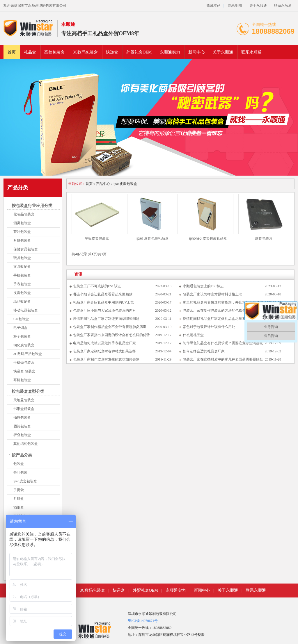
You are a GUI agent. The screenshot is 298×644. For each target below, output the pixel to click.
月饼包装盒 (22, 240)
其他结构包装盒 (25, 444)
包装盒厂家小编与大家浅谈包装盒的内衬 (104, 310)
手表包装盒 (22, 284)
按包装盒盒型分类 (28, 391)
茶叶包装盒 (22, 232)
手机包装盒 (22, 275)
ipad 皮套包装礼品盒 (152, 238)
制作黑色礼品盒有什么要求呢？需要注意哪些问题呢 (223, 343)
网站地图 (235, 5)
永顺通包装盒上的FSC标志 (203, 286)
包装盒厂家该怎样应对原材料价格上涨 (212, 294)
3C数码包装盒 (85, 52)
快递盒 (112, 52)
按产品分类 (22, 455)
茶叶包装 (20, 472)
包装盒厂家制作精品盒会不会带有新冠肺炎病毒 (109, 327)
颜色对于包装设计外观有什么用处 (209, 327)
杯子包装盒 (22, 336)
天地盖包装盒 (23, 400)
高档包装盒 (54, 52)
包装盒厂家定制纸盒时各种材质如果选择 (104, 351)
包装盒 (18, 464)
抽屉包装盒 (22, 417)
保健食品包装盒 (25, 249)
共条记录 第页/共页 (89, 254)
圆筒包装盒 (22, 426)
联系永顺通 (283, 5)
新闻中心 (196, 52)
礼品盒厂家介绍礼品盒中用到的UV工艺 (103, 302)
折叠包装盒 (22, 435)
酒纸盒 (18, 507)
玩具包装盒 (22, 258)
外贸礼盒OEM (139, 52)
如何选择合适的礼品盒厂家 (204, 351)
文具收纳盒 (22, 267)
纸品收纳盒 (22, 301)
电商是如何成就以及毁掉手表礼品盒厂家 (104, 343)
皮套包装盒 (22, 293)
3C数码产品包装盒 (27, 354)
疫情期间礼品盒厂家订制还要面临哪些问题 (106, 319)
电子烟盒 (20, 328)
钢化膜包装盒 (23, 345)
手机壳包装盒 (23, 363)
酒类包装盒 (22, 223)
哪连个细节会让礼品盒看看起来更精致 (102, 294)
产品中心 (103, 184)
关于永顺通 (258, 5)
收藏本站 (214, 5)
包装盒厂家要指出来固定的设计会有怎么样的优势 (111, 335)
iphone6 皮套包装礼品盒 (208, 238)
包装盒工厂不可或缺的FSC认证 (97, 286)
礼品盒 (30, 52)
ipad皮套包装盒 (25, 481)
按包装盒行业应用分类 (32, 206)
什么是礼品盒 (193, 335)
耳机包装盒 (22, 380)
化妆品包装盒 (23, 214)
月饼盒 (18, 499)
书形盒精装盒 (23, 409)
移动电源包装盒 (25, 310)
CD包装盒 (21, 319)
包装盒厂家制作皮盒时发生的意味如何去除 (106, 359)
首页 (12, 52)
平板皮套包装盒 (97, 238)
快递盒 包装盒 (24, 371)
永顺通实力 (170, 52)
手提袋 (18, 490)
